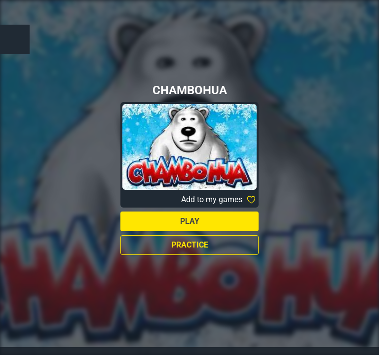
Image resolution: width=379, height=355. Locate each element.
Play (189, 221)
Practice (189, 244)
